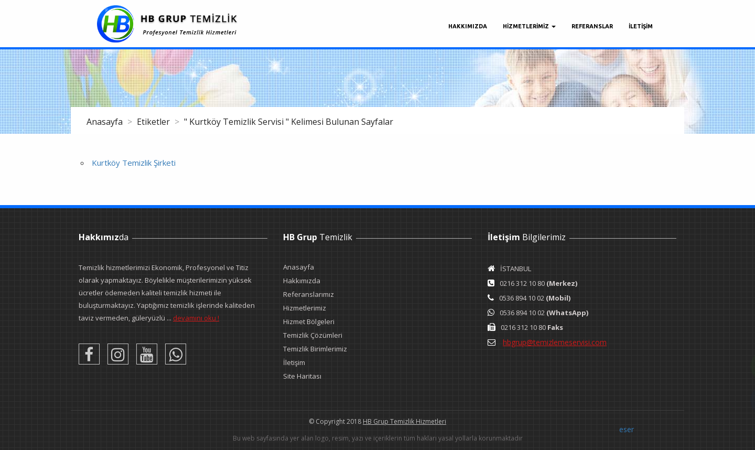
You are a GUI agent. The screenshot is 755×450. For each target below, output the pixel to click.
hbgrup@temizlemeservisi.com (555, 342)
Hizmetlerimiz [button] (529, 26)
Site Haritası (302, 376)
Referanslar (592, 26)
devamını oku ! (196, 318)
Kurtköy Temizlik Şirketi (134, 162)
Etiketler (154, 121)
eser (626, 429)
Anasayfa (106, 121)
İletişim (294, 362)
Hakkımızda (467, 26)
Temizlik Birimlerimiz (315, 348)
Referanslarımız (308, 294)
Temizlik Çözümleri (312, 335)
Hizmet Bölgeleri (309, 321)
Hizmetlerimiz (304, 308)
